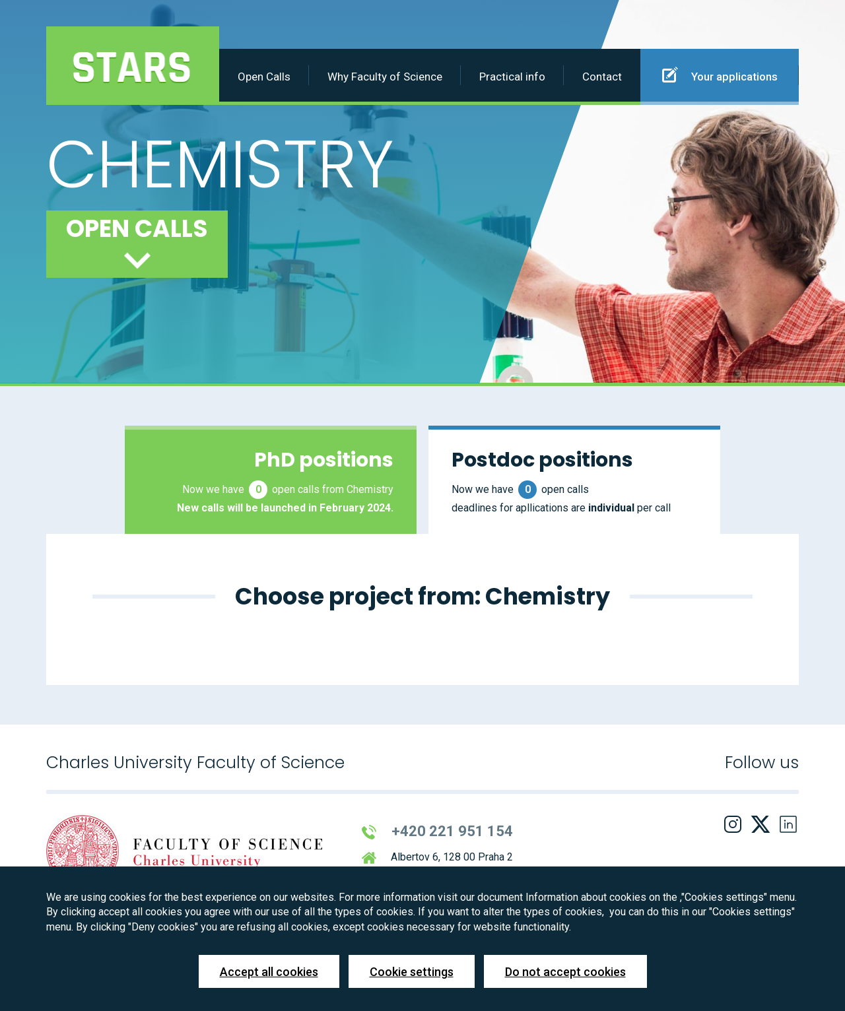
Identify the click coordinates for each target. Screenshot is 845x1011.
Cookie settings (412, 972)
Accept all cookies (269, 972)
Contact (602, 76)
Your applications (720, 74)
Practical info (512, 76)
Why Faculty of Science (384, 76)
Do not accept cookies (565, 972)
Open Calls (264, 76)
